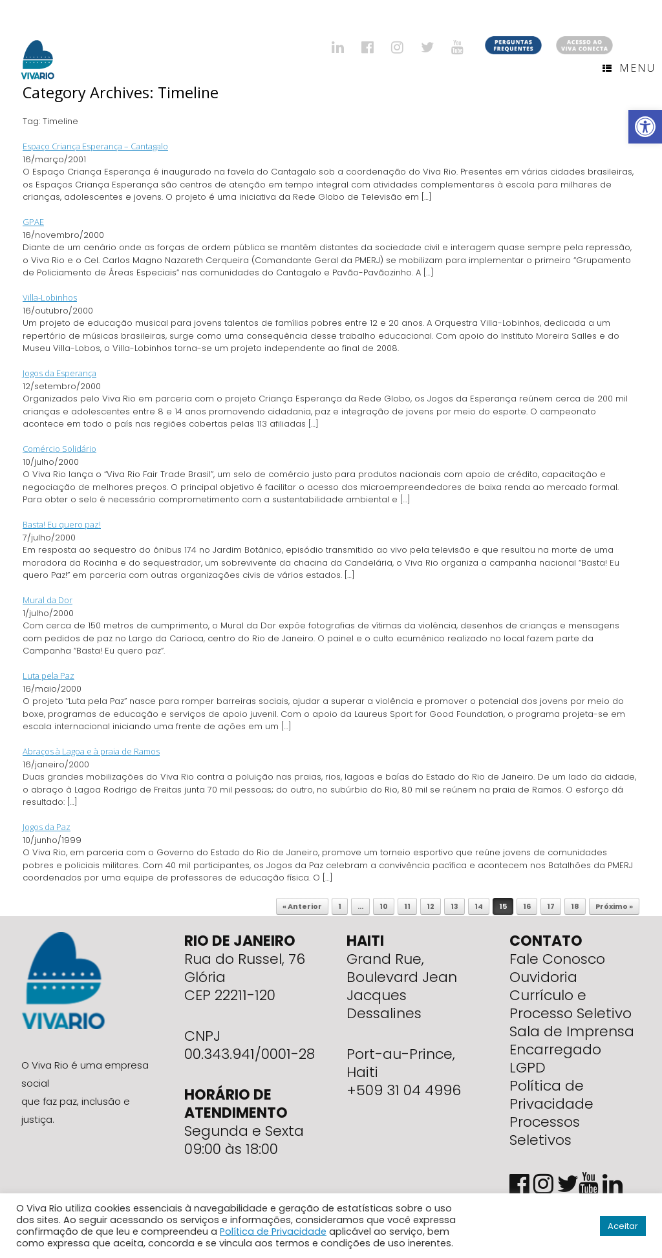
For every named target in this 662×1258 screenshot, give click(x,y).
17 (551, 906)
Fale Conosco (557, 959)
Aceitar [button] (623, 1226)
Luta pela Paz (48, 675)
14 (479, 906)
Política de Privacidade (551, 1095)
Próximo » (614, 906)
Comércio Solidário (59, 448)
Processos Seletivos (544, 1131)
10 (383, 906)
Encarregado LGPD (555, 1058)
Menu (629, 68)
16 (527, 906)
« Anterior (302, 906)
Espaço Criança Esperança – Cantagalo (95, 146)
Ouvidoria (543, 977)
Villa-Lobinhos (50, 297)
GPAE (33, 222)
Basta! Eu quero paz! (62, 524)
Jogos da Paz (46, 827)
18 (575, 906)
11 (407, 906)
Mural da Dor (47, 600)
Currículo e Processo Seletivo (570, 1004)
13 (454, 906)
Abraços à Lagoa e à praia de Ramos (91, 751)
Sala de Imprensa (571, 1031)
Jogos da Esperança (59, 373)
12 (430, 906)
